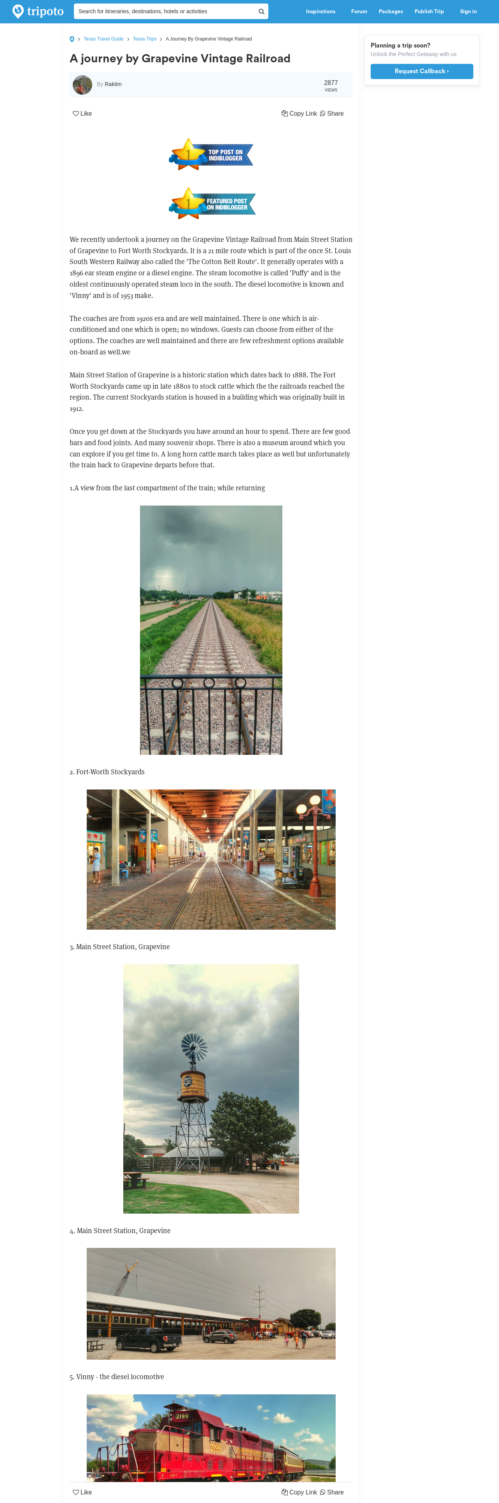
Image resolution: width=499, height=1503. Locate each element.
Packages (391, 11)
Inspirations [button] (323, 11)
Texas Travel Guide (104, 39)
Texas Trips (145, 39)
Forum (359, 11)
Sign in (468, 11)
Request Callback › (422, 71)
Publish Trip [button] (431, 11)
